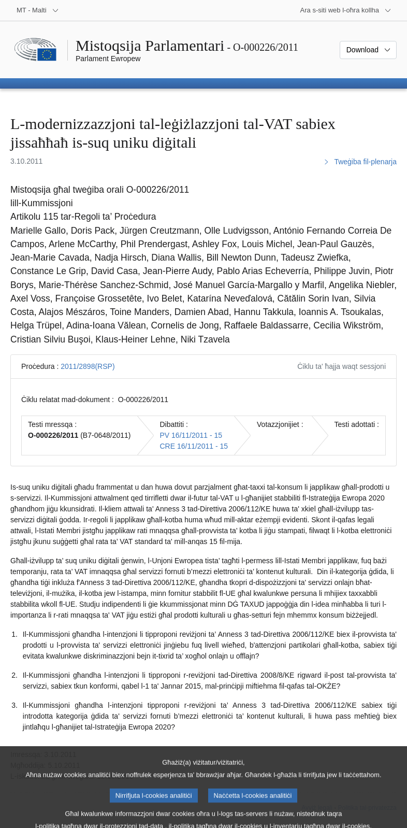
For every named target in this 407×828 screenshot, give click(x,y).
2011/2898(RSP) (87, 366)
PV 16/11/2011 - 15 (191, 435)
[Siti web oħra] (346, 10)
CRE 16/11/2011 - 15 (194, 446)
